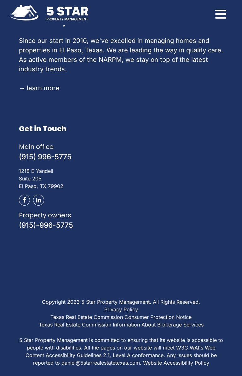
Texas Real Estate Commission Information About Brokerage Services (121, 324)
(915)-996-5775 (46, 225)
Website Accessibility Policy (176, 363)
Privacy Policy (121, 309)
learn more (39, 88)
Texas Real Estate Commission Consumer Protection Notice (121, 317)
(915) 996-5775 (45, 156)
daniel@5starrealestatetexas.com (100, 363)
